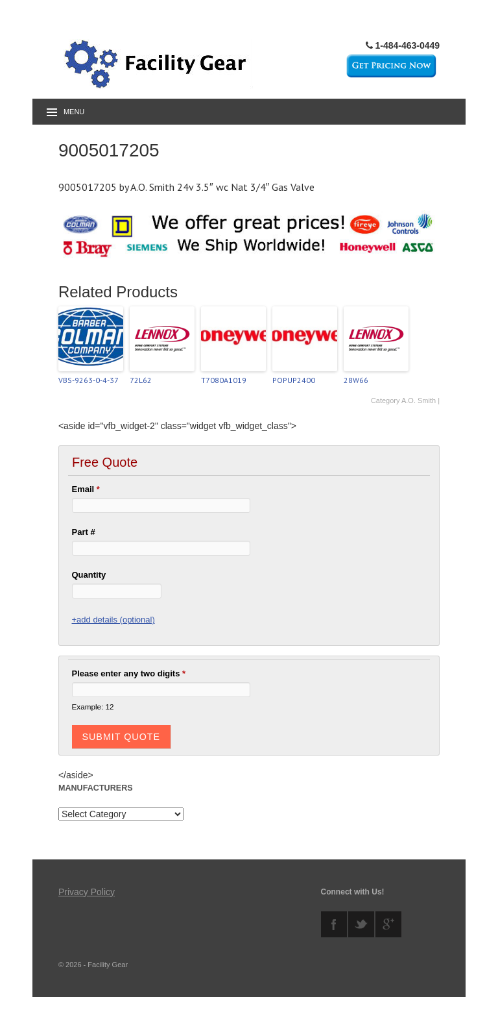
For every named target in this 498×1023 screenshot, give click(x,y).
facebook (334, 924)
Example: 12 (93, 706)
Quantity (89, 575)
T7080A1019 (223, 380)
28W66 (356, 380)
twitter (361, 924)
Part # (83, 532)
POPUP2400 (293, 380)
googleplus (388, 924)
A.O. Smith (418, 400)
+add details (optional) (113, 619)
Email (86, 489)
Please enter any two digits (129, 673)
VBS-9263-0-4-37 (88, 380)
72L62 (141, 380)
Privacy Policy (86, 892)
